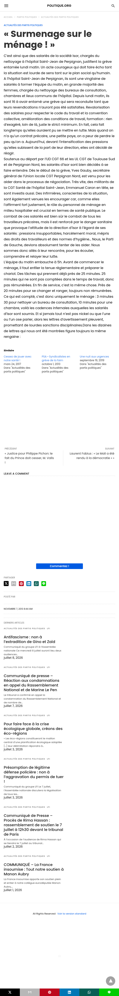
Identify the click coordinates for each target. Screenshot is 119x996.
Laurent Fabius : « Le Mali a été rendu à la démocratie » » (92, 455)
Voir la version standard (71, 913)
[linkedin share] (28, 583)
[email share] (13, 583)
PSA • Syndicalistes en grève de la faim (56, 358)
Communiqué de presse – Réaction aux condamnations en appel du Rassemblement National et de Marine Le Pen (31, 682)
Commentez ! (59, 566)
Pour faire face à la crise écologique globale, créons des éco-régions (33, 728)
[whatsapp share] (36, 583)
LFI (48, 628)
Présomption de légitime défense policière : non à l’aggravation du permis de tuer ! (34, 774)
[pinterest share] (21, 583)
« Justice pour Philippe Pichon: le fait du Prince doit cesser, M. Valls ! (29, 458)
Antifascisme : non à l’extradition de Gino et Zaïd (29, 639)
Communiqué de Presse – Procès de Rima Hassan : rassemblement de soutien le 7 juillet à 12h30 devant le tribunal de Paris (33, 825)
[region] (59, 410)
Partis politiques (27, 17)
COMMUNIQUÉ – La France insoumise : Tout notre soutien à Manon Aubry (34, 869)
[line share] (43, 583)
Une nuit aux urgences (94, 356)
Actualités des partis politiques (60, 17)
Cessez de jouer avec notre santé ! (17, 358)
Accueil (8, 17)
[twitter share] (6, 583)
